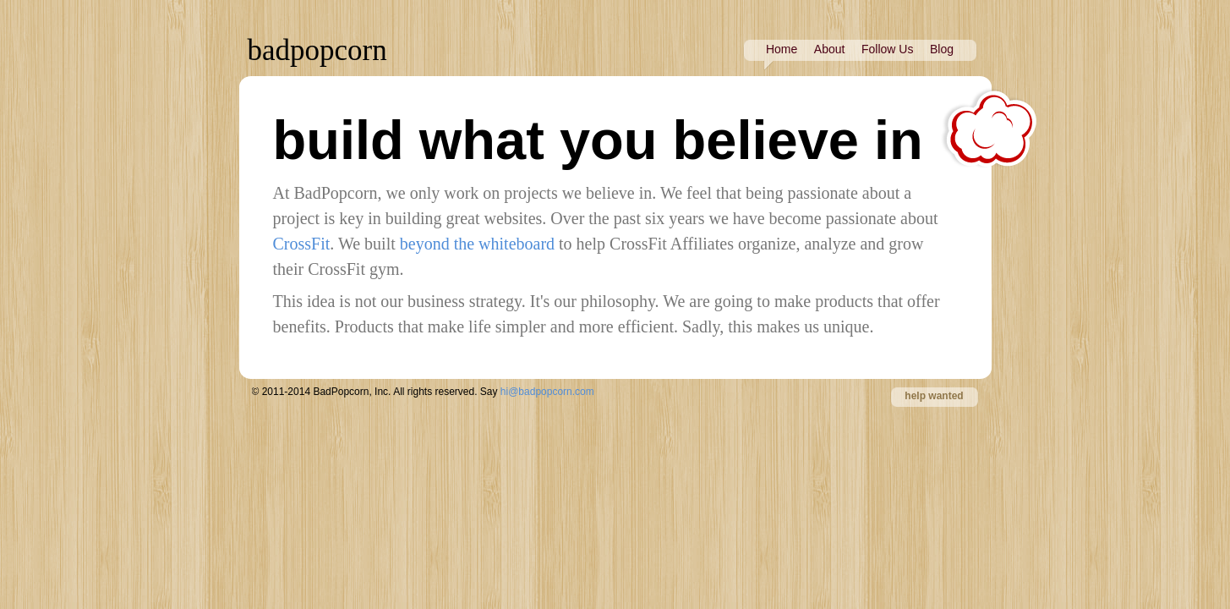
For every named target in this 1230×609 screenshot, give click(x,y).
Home (781, 49)
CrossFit (302, 243)
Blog (942, 49)
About (829, 49)
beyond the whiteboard (477, 243)
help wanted (934, 396)
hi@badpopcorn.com (547, 392)
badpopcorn (317, 50)
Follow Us (887, 49)
